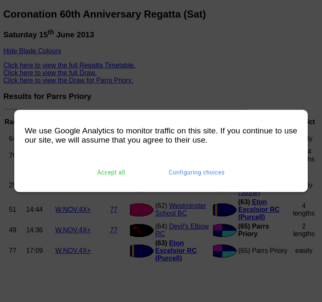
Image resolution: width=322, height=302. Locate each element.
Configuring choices (196, 172)
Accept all (111, 172)
